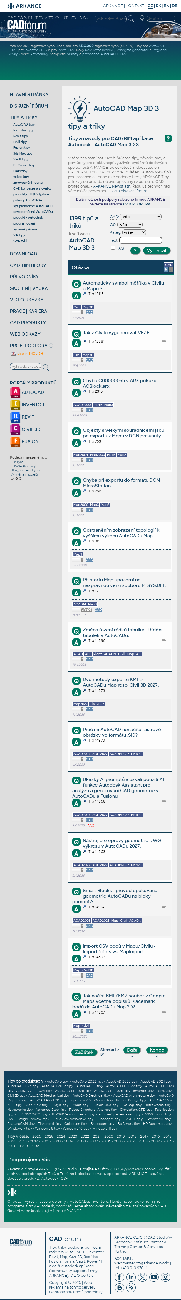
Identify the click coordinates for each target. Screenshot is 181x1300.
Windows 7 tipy (19, 1128)
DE (174, 5)
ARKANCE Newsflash (111, 186)
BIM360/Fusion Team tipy (73, 1114)
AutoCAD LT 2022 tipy (124, 1086)
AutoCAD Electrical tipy (91, 1095)
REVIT (22, 417)
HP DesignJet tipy (157, 1124)
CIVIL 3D (25, 429)
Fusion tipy (21, 147)
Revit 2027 (66, 50)
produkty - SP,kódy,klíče (31, 194)
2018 (132, 1136)
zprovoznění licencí (28, 182)
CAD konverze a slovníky (32, 188)
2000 (11, 1146)
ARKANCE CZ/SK (129, 1237)
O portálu (85, 1275)
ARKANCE (113, 5)
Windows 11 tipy (105, 1128)
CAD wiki (20, 241)
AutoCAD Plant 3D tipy (48, 1100)
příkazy (72, 54)
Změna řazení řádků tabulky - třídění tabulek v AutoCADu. (122, 632)
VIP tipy (19, 235)
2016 (156, 1136)
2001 (167, 1141)
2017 (144, 1136)
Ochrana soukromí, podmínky (76, 1292)
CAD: (114, 217)
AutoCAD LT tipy (89, 1086)
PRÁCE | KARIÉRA (28, 311)
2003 (143, 1141)
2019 (121, 1136)
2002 (155, 1141)
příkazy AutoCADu (27, 200)
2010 (56, 1141)
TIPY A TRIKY (24, 117)
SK (158, 5)
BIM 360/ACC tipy (32, 1114)
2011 (45, 1141)
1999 (23, 1146)
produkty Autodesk (28, 217)
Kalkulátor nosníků (99, 50)
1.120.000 (86, 46)
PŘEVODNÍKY (24, 277)
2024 (61, 1136)
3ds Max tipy (22, 153)
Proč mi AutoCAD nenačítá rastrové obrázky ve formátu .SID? (122, 732)
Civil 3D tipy (16, 1095)
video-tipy (21, 177)
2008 (81, 1141)
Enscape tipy (109, 1119)
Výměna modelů (24, 474)
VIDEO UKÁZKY (26, 299)
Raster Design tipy (131, 1100)
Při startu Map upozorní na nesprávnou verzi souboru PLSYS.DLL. (124, 582)
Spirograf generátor (132, 50)
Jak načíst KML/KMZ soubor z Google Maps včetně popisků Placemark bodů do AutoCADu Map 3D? (118, 1001)
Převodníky (39, 54)
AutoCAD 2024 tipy (156, 1081)
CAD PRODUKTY (28, 322)
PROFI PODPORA (29, 345)
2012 (34, 1141)
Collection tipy (75, 1124)
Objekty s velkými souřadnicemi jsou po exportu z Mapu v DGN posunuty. (123, 433)
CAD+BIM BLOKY (28, 265)
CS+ (64, 1178)
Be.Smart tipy (24, 165)
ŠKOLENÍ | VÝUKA (29, 288)
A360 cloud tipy (158, 1114)
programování (24, 223)
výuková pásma (25, 229)
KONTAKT (135, 5)
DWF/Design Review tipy (28, 1119)
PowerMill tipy (159, 1119)
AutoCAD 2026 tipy (57, 1086)
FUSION (24, 441)
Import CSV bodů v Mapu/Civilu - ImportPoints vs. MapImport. (119, 948)
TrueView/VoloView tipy (73, 1119)
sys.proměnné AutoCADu (33, 206)
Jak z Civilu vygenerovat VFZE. (116, 332)
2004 (130, 1141)
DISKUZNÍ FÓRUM (29, 106)
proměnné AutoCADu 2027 (104, 54)
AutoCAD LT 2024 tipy (34, 1091)
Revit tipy (20, 136)
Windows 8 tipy (47, 1128)
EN (166, 5)
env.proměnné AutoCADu (33, 212)
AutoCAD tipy (24, 124)
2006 (105, 1141)
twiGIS (16, 478)
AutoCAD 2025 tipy (23, 1086)
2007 (93, 1141)
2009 (68, 1141)
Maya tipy (60, 1105)
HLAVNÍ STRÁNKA (29, 94)
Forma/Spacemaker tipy (119, 1114)
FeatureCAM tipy (21, 1124)
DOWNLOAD (23, 254)
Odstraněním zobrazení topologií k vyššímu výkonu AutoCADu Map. (121, 532)
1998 (35, 1146)
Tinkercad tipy (49, 1124)
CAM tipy (20, 171)
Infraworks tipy (158, 1105)
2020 (108, 1136)
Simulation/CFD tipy (136, 1109)
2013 (23, 1141)
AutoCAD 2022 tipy (87, 1081)
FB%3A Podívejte (24, 466)
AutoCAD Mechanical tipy (48, 1095)
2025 (49, 1136)
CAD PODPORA (136, 204)
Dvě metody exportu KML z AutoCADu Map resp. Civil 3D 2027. (121, 682)
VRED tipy (133, 1119)
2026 (36, 1136)
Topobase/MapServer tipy (91, 1100)
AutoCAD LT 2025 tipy (73, 1091)
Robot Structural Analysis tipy (93, 1109)
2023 (72, 1136)
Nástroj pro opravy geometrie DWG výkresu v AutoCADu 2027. (122, 843)
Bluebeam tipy (102, 1124)
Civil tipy (20, 142)
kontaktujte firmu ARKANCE (56, 1211)
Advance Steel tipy (51, 1109)
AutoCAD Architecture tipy (134, 1095)
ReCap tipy (132, 1105)
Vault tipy (20, 159)
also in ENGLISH (26, 354)
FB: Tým (17, 462)
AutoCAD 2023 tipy (122, 1081)
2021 (97, 1136)
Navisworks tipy (20, 1109)
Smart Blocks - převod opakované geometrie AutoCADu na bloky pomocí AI (114, 896)
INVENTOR (27, 404)
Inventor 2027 (36, 50)
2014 (11, 1141)
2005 (118, 1141)
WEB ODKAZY (25, 334)
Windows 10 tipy (76, 1128)
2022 (85, 1136)
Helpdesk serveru (90, 1174)
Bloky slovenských (25, 470)
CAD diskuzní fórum (130, 191)
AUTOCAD (27, 392)
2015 (167, 1136)
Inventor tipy (23, 130)
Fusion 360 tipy (105, 1105)
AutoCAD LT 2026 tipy (112, 1091)
